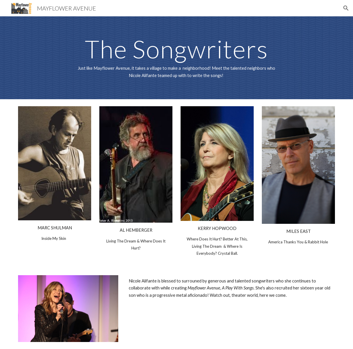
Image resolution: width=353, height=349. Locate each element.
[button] (346, 8)
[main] (176, 57)
